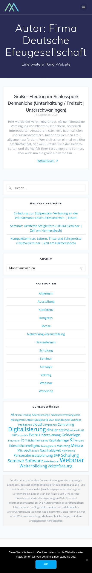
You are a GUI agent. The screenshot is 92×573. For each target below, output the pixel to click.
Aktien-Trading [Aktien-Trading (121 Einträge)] (23, 414)
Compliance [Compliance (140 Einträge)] (50, 424)
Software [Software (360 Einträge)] (34, 461)
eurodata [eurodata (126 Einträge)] (23, 435)
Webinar (46, 383)
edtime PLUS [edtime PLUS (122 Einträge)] (77, 430)
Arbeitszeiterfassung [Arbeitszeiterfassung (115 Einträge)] (62, 414)
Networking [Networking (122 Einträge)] (68, 450)
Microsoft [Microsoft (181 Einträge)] (24, 450)
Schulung (46, 350)
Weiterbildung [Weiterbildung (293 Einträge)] (33, 465)
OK (46, 564)
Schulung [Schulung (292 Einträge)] (70, 455)
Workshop (46, 391)
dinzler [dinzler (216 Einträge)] (52, 430)
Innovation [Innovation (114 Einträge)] (14, 440)
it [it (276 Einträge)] (22, 440)
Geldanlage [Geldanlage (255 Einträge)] (70, 434)
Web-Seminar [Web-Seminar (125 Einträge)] (51, 461)
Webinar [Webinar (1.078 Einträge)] (72, 460)
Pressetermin (46, 342)
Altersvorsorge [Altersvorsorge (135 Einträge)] (41, 415)
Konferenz (46, 310)
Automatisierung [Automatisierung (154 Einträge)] (37, 420)
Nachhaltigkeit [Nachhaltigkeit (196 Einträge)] (50, 450)
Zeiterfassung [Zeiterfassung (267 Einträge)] (60, 465)
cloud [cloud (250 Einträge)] (37, 424)
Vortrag (46, 375)
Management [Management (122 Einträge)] (48, 445)
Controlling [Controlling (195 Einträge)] (66, 424)
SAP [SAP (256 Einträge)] (57, 455)
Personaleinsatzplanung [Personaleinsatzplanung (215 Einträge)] (33, 455)
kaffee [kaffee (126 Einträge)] (44, 440)
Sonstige (46, 367)
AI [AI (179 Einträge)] (12, 414)
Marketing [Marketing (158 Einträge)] (63, 446)
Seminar (46, 358)
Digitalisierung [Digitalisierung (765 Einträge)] (27, 429)
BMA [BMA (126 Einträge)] (51, 419)
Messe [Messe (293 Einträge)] (77, 445)
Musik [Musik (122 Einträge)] (35, 450)
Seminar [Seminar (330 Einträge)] (16, 461)
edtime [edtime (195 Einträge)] (64, 430)
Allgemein (46, 293)
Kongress (46, 318)
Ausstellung (46, 301)
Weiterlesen (46, 161)
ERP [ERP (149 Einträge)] (14, 435)
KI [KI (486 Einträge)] (71, 439)
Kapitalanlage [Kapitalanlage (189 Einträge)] (59, 440)
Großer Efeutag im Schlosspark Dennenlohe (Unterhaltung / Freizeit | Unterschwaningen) (46, 103)
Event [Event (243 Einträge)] (33, 434)
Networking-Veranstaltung (46, 334)
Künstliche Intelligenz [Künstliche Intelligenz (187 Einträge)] (24, 445)
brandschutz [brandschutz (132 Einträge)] (62, 419)
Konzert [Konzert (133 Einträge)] (79, 440)
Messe (46, 326)
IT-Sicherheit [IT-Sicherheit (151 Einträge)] (32, 440)
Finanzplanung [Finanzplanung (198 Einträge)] (50, 435)
